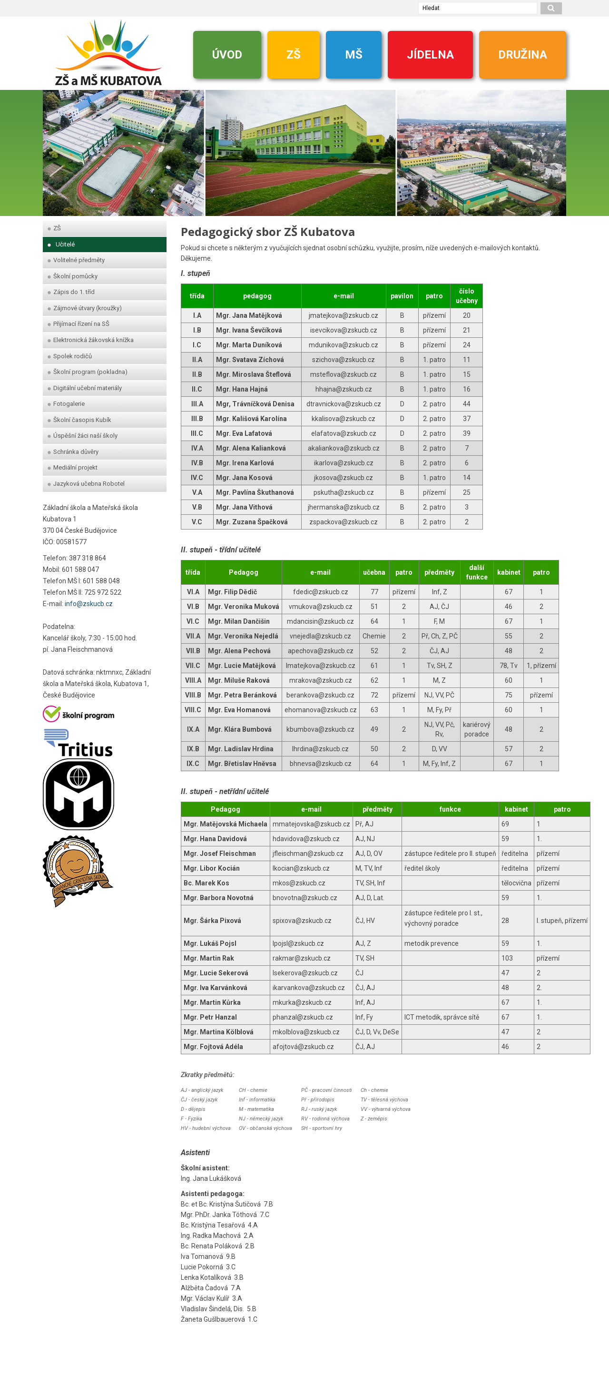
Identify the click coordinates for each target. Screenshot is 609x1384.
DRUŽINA (522, 54)
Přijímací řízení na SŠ (78, 323)
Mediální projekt (73, 467)
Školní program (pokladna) (88, 371)
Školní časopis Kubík (79, 419)
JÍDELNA (430, 54)
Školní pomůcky (73, 276)
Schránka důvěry (73, 451)
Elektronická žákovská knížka (91, 340)
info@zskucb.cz (89, 604)
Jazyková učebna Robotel (86, 483)
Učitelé (61, 244)
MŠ (354, 54)
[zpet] (55, 148)
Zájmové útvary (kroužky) (85, 308)
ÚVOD (227, 54)
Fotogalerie (66, 403)
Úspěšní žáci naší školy (83, 435)
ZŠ (293, 54)
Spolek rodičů (70, 356)
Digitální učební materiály (85, 388)
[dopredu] (554, 148)
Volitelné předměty (76, 260)
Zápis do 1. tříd (71, 291)
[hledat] (551, 8)
